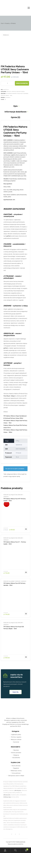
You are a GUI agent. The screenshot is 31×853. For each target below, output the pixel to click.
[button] (15, 692)
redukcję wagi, (7, 797)
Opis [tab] (15, 106)
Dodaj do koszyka (22, 83)
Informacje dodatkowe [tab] (15, 112)
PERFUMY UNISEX (20, 91)
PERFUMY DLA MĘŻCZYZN (10, 494)
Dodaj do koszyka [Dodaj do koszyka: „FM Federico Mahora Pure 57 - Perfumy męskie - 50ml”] (26, 572)
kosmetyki (24, 720)
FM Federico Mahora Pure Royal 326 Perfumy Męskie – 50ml (13, 627)
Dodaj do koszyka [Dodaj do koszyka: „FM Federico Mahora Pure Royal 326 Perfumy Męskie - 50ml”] (26, 657)
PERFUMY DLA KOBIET (9, 581)
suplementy (13, 720)
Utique (13, 396)
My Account (5, 850)
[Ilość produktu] (7, 83)
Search (15, 850)
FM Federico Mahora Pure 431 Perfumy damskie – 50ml (14, 584)
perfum (8, 236)
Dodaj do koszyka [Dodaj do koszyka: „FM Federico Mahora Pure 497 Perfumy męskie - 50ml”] (26, 529)
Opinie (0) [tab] (15, 117)
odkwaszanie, (6, 794)
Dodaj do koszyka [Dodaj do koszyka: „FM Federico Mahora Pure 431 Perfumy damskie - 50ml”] (26, 613)
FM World (7, 97)
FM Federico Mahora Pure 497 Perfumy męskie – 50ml (14, 499)
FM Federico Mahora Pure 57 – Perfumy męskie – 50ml (14, 543)
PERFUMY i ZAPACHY (11, 91)
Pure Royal (6, 396)
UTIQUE (5, 176)
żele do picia (17, 790)
